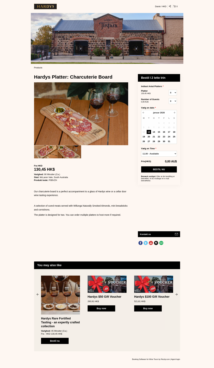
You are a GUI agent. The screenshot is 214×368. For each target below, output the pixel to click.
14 (154, 132)
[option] (46, 151)
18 (174, 132)
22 (159, 136)
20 (149, 136)
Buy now (101, 308)
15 (159, 132)
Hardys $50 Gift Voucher (104, 296)
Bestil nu (159, 169)
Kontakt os (145, 234)
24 (169, 136)
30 (164, 141)
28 (154, 141)
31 (169, 141)
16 (164, 132)
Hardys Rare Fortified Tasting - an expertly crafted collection (60, 322)
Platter (151, 92)
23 (164, 136)
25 (174, 136)
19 (144, 136)
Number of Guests (151, 100)
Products (38, 67)
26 (144, 141)
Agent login (175, 359)
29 (159, 141)
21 (154, 136)
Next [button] (176, 294)
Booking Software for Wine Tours (145, 359)
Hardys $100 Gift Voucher (152, 296)
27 (149, 141)
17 (169, 132)
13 (149, 132)
